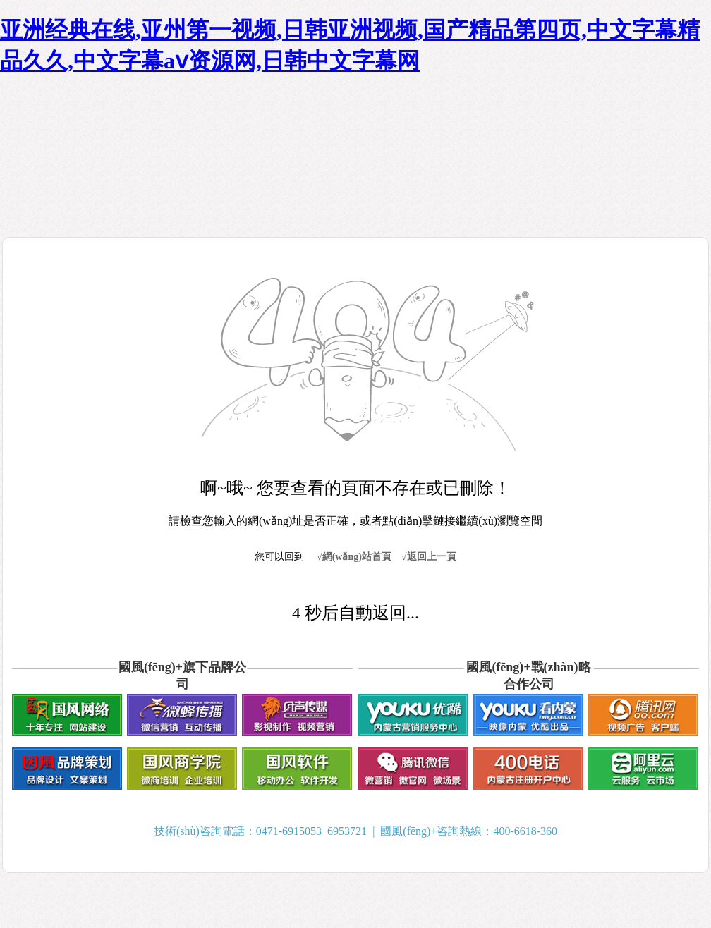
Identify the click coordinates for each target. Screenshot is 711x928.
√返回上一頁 (428, 556)
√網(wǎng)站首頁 (354, 556)
